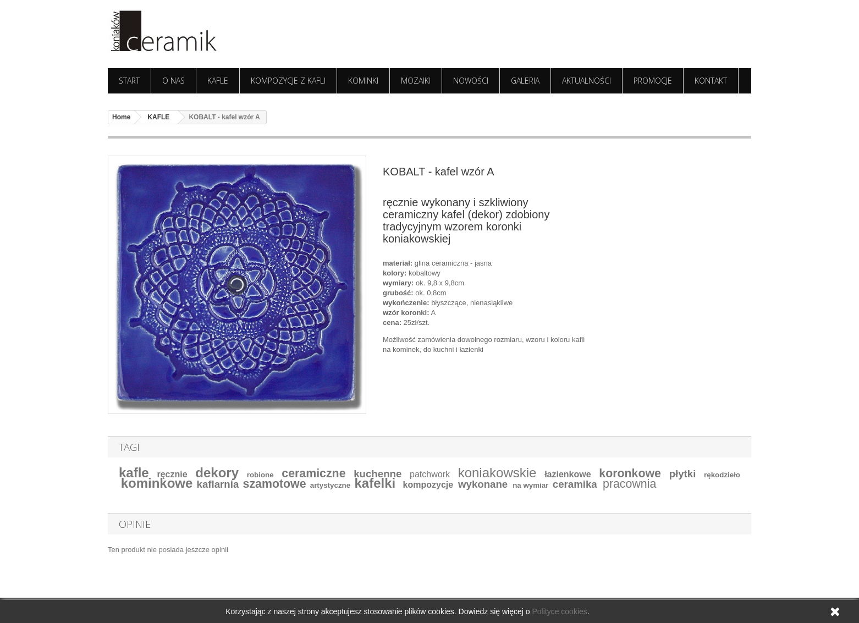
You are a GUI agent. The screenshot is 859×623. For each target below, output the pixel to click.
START (129, 80)
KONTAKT (711, 80)
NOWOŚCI (470, 80)
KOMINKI (363, 80)
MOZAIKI (416, 80)
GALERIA (525, 80)
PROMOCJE (653, 80)
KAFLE (217, 80)
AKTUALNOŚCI (586, 80)
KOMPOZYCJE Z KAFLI (288, 80)
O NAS (173, 80)
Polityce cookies (559, 611)
